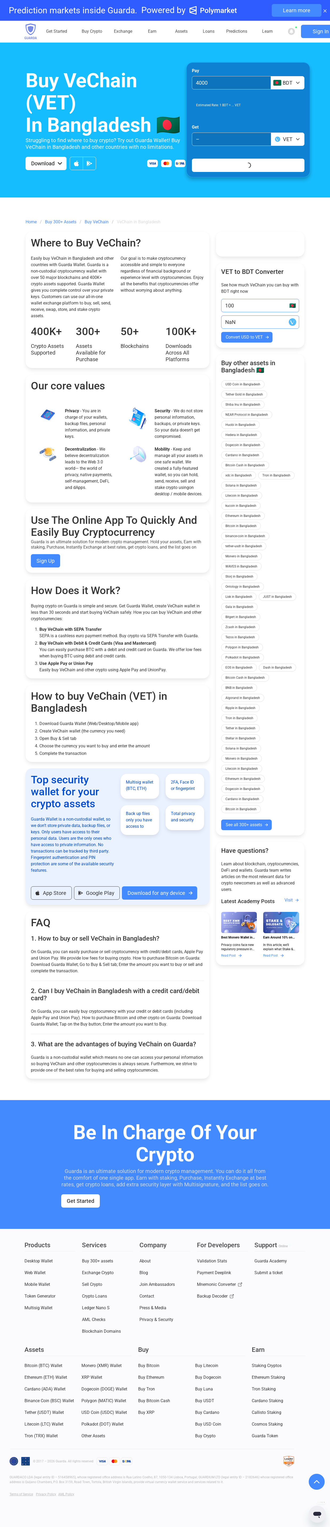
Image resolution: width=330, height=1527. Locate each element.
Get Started (80, 1201)
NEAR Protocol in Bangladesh (246, 415)
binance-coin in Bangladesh (245, 536)
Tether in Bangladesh (240, 728)
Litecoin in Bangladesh (241, 495)
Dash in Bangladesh (277, 667)
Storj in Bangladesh (239, 576)
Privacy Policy (46, 1494)
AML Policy (66, 1494)
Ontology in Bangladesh (242, 586)
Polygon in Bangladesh (242, 647)
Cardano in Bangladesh (242, 455)
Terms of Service (21, 1494)
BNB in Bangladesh (239, 688)
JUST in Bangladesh (277, 597)
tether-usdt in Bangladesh (243, 546)
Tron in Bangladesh (276, 475)
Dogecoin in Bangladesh (242, 445)
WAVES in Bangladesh (241, 566)
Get (195, 127)
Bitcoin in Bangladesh (241, 526)
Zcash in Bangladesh (240, 627)
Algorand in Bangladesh (242, 698)
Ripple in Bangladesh (240, 708)
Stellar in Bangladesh (240, 738)
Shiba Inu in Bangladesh (242, 404)
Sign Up (45, 561)
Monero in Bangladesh (241, 556)
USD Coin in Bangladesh (242, 384)
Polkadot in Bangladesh (242, 657)
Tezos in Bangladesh (240, 637)
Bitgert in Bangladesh (240, 617)
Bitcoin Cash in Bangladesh (245, 465)
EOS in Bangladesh (239, 667)
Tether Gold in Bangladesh (244, 394)
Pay (195, 70)
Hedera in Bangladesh (241, 435)
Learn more (296, 10)
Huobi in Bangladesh (240, 425)
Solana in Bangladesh (241, 485)
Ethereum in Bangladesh (243, 516)
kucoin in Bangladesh (240, 506)
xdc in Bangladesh (238, 475)
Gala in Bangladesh (239, 607)
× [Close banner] (325, 10)
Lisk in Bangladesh (238, 597)
